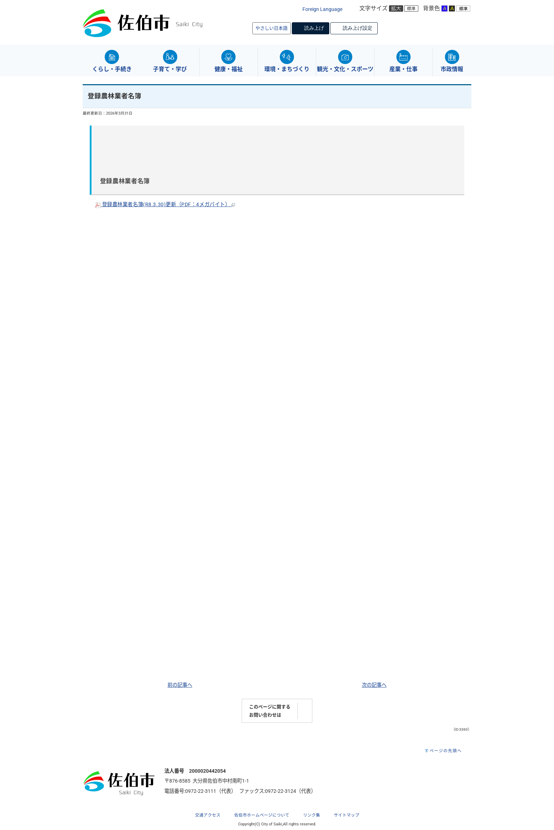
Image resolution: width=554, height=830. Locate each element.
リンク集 (311, 815)
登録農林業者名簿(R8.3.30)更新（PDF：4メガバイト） (165, 205)
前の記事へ (179, 685)
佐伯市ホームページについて (261, 815)
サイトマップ (346, 815)
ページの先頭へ (446, 750)
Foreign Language (322, 9)
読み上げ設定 (357, 28)
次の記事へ (374, 685)
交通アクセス (207, 815)
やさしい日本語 (271, 28)
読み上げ (314, 28)
